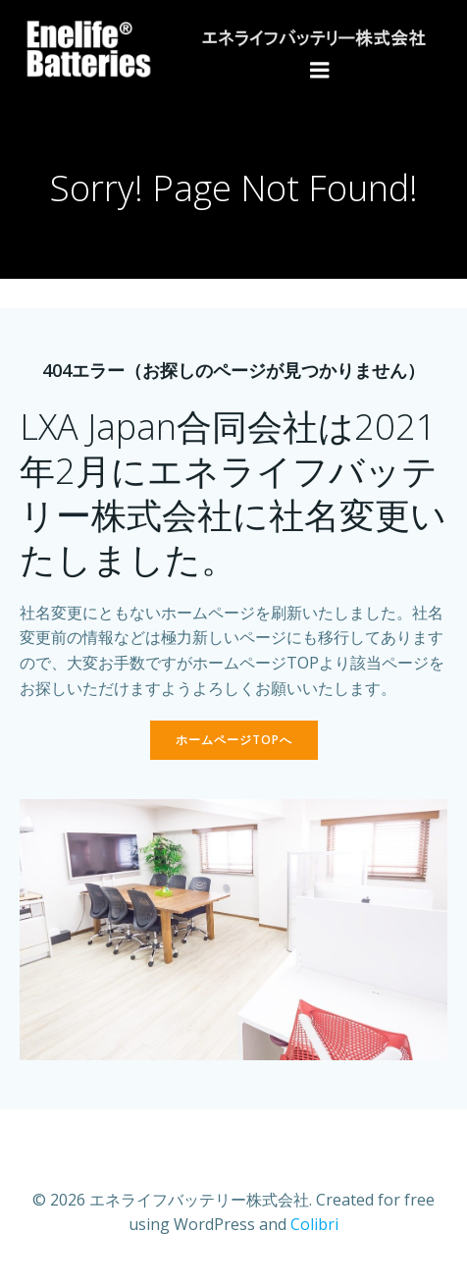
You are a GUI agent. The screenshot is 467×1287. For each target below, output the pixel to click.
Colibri (314, 1224)
